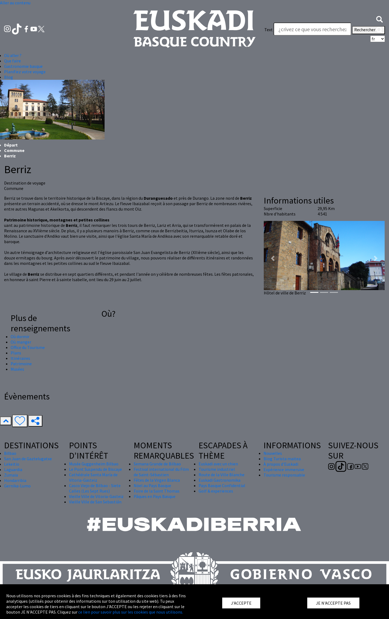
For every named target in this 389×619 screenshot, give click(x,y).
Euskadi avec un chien (218, 463)
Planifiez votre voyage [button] (25, 71)
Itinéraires (20, 358)
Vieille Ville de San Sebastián (95, 501)
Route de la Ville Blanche (221, 474)
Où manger (21, 342)
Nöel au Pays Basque (152, 485)
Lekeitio (11, 464)
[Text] (312, 29)
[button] (379, 18)
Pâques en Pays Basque (154, 496)
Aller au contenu (15, 2)
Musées (17, 369)
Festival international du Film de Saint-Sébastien (161, 471)
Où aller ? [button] (12, 55)
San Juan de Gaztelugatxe (28, 458)
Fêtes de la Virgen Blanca (157, 480)
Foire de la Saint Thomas (157, 491)
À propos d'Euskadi (280, 464)
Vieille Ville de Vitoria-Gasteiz (96, 496)
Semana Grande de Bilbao (157, 463)
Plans (16, 352)
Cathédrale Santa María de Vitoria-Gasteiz (93, 477)
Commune (14, 150)
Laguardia (13, 469)
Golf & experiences (216, 491)
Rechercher (368, 30)
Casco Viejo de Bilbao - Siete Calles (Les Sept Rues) (95, 488)
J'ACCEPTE (241, 603)
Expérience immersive (283, 469)
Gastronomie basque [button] (23, 66)
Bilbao (10, 453)
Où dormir (20, 336)
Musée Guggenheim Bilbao (93, 463)
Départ (11, 145)
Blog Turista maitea (282, 458)
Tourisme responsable (284, 475)
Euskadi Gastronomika (219, 480)
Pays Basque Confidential (222, 485)
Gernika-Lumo (17, 485)
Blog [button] (8, 77)
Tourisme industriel (217, 469)
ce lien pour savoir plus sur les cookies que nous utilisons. (130, 612)
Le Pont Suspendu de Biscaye (95, 469)
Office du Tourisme (28, 347)
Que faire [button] (12, 61)
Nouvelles (272, 453)
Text (268, 29)
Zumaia (11, 475)
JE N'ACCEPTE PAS (333, 603)
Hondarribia (15, 480)
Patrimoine (21, 363)
